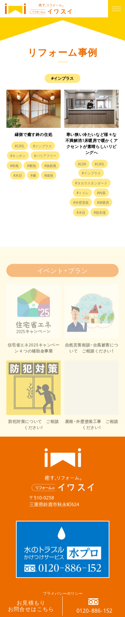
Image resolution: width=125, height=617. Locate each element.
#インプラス (42, 145)
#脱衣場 (100, 212)
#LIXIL (20, 145)
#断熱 (31, 165)
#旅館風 (50, 165)
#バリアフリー (45, 155)
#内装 (101, 192)
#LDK (82, 163)
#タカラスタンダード (91, 182)
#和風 (14, 165)
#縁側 (48, 175)
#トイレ (82, 192)
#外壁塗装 (80, 202)
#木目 (17, 175)
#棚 (33, 175)
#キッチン (18, 155)
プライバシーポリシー (63, 593)
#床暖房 (103, 202)
